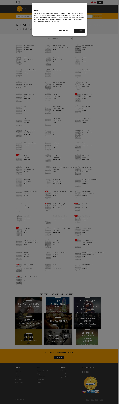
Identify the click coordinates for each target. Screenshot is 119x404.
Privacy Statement (54, 21)
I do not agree (64, 30)
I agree (79, 31)
